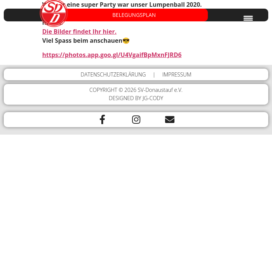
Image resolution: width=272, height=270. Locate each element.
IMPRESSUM (176, 74)
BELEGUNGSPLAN (134, 15)
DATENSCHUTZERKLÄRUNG (113, 74)
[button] (136, 15)
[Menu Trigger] (248, 18)
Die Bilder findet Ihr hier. (79, 31)
